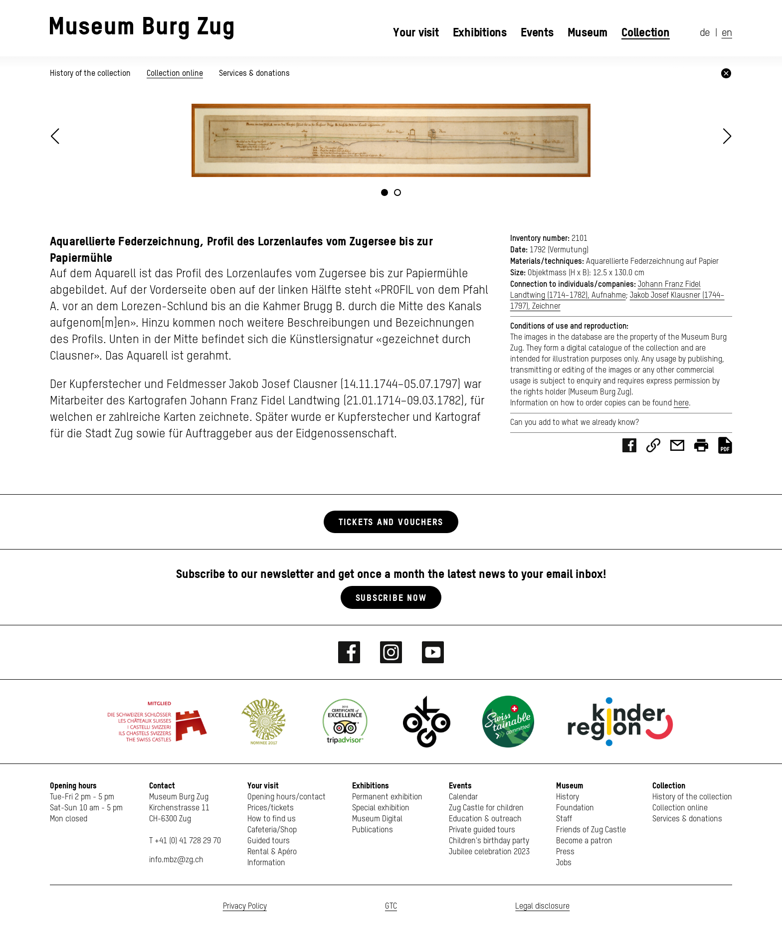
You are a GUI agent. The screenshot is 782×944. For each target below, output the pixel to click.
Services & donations (254, 73)
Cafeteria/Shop (272, 830)
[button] (727, 136)
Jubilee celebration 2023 (489, 852)
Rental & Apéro (272, 852)
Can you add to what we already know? (574, 423)
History (567, 797)
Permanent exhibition (387, 797)
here (681, 403)
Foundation (575, 808)
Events (537, 32)
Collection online (175, 73)
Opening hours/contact (286, 797)
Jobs (564, 863)
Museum (588, 32)
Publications (372, 830)
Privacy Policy (245, 907)
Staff (564, 819)
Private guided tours (482, 830)
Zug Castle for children (486, 808)
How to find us (271, 819)
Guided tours (268, 841)
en (727, 33)
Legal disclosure (542, 907)
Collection (645, 32)
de (705, 33)
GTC (391, 907)
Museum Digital (377, 819)
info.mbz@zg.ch (176, 860)
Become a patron (584, 841)
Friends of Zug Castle (591, 830)
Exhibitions (480, 32)
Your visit (416, 32)
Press (565, 852)
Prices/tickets (270, 808)
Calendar (463, 797)
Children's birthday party (489, 841)
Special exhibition (380, 808)
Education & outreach (485, 819)
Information (266, 863)
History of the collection (91, 73)
